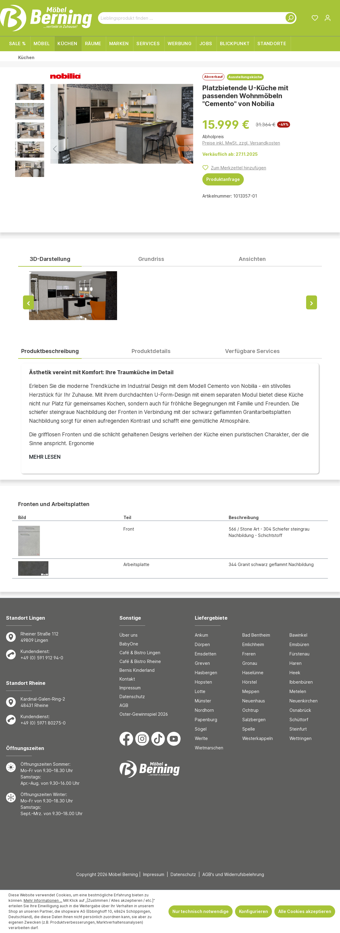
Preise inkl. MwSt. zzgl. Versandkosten (241, 142)
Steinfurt (298, 728)
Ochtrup (250, 710)
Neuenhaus (253, 700)
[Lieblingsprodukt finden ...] (190, 18)
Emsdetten (205, 653)
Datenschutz (132, 696)
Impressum (130, 687)
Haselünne (252, 672)
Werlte (201, 738)
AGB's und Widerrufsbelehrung (233, 874)
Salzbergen (254, 719)
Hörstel (249, 682)
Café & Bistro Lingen (139, 652)
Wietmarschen (209, 747)
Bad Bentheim (256, 635)
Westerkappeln (257, 738)
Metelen (297, 691)
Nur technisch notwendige (200, 911)
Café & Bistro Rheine (140, 661)
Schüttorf (298, 719)
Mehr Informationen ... (43, 900)
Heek (294, 672)
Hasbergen (206, 672)
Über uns (128, 635)
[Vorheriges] (54, 149)
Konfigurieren (253, 911)
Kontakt (127, 678)
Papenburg (206, 719)
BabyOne (128, 643)
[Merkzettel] (315, 18)
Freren (249, 653)
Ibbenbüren (301, 682)
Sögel (201, 728)
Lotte (200, 691)
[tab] (50, 351)
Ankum (201, 635)
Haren (295, 663)
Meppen (250, 691)
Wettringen (300, 738)
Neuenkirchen (303, 700)
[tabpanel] (170, 301)
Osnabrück (300, 710)
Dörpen (202, 644)
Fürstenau (299, 653)
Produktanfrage (223, 179)
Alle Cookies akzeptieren (304, 911)
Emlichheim (253, 644)
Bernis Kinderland (137, 670)
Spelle (248, 728)
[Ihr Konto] (327, 18)
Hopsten (203, 682)
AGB (123, 705)
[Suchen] (289, 18)
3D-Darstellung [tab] (50, 259)
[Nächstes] (188, 149)
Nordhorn (204, 710)
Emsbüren (299, 644)
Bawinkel (298, 635)
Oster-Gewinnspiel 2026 (143, 714)
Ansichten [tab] (252, 259)
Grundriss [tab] (151, 259)
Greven (202, 663)
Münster (203, 700)
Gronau (249, 663)
